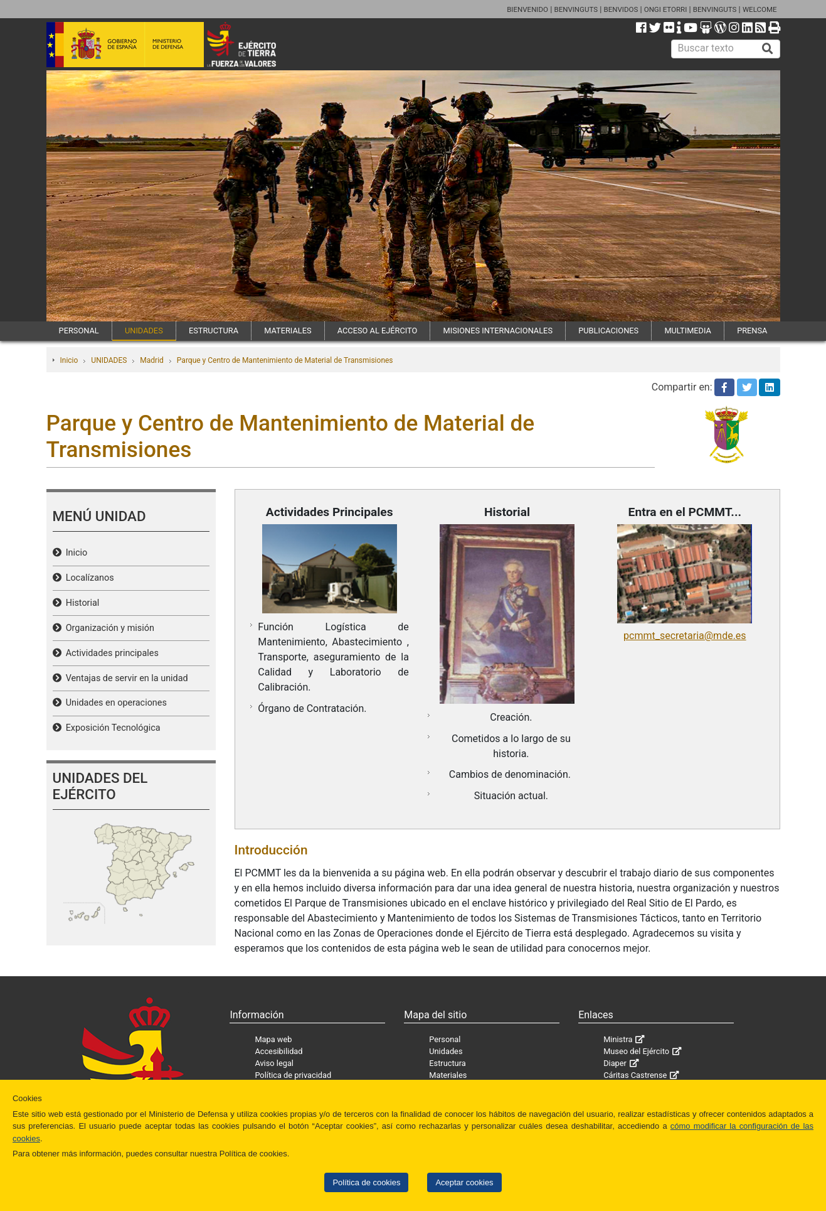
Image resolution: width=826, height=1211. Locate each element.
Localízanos (87, 578)
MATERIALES (287, 330)
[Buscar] (767, 49)
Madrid (152, 360)
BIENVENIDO (527, 9)
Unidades (445, 1051)
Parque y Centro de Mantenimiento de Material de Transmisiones (285, 360)
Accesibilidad (278, 1051)
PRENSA (752, 330)
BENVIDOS (621, 9)
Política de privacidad (293, 1075)
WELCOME (760, 9)
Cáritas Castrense (635, 1075)
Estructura (447, 1063)
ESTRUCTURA (213, 330)
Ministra (617, 1039)
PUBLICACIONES (608, 330)
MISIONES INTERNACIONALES (498, 330)
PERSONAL (79, 330)
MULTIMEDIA (687, 330)
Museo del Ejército (636, 1051)
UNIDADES (144, 330)
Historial (80, 603)
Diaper (615, 1063)
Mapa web (273, 1039)
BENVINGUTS (576, 9)
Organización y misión (107, 628)
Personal (444, 1039)
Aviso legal (274, 1063)
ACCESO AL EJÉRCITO (377, 330)
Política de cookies (366, 1182)
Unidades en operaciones (114, 702)
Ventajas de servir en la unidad (124, 678)
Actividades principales (110, 653)
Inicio (69, 360)
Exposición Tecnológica (111, 728)
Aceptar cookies (464, 1182)
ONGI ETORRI (665, 9)
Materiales (448, 1075)
